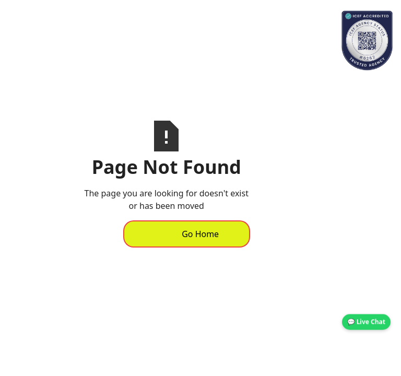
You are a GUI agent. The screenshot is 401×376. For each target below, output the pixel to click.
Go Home (200, 234)
